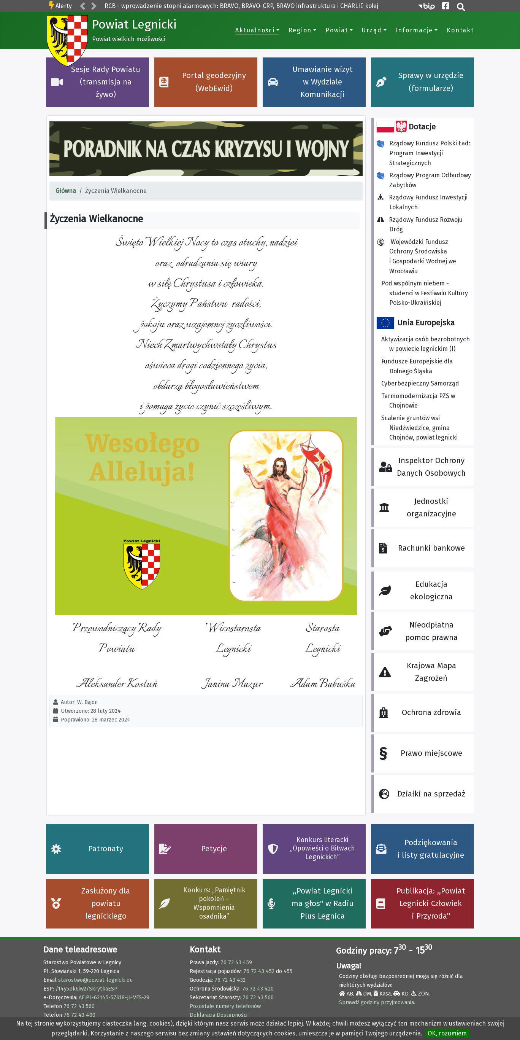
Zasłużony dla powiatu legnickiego (90, 903)
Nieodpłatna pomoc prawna (418, 631)
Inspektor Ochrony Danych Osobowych (422, 467)
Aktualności (254, 30)
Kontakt (460, 30)
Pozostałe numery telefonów (225, 1006)
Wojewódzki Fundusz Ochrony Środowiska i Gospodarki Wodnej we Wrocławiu (416, 256)
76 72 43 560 (79, 1006)
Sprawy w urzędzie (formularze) (419, 82)
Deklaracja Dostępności (218, 1015)
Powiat (336, 30)
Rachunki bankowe (422, 548)
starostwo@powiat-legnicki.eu (95, 980)
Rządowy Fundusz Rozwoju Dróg (422, 224)
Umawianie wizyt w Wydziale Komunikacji (310, 82)
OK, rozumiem (447, 1033)
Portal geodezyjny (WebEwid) (202, 82)
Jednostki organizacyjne (417, 508)
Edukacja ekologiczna (415, 591)
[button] (82, 6)
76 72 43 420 (258, 989)
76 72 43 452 (258, 971)
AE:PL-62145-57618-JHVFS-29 (114, 997)
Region (300, 30)
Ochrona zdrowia (420, 712)
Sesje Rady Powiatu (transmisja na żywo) (96, 82)
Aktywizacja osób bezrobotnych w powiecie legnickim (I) (425, 344)
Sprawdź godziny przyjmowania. (377, 1002)
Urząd (372, 30)
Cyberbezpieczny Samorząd (420, 383)
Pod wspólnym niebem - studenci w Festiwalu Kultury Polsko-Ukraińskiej (424, 293)
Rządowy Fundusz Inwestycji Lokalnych (424, 202)
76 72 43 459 (236, 962)
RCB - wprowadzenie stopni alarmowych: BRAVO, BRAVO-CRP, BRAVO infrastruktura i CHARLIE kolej (241, 6)
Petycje (193, 849)
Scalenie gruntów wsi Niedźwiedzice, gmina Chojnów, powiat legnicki (419, 427)
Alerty (63, 6)
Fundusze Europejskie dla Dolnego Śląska (417, 366)
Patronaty (87, 849)
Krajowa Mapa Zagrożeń (417, 672)
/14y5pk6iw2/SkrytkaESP (86, 989)
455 (288, 971)
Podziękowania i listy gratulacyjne (420, 849)
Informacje (414, 30)
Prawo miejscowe (420, 753)
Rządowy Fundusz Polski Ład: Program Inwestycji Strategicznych (423, 153)
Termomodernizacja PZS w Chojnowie (418, 400)
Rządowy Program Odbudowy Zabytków (424, 180)
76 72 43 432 (230, 980)
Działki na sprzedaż (422, 794)
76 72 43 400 (79, 1015)
